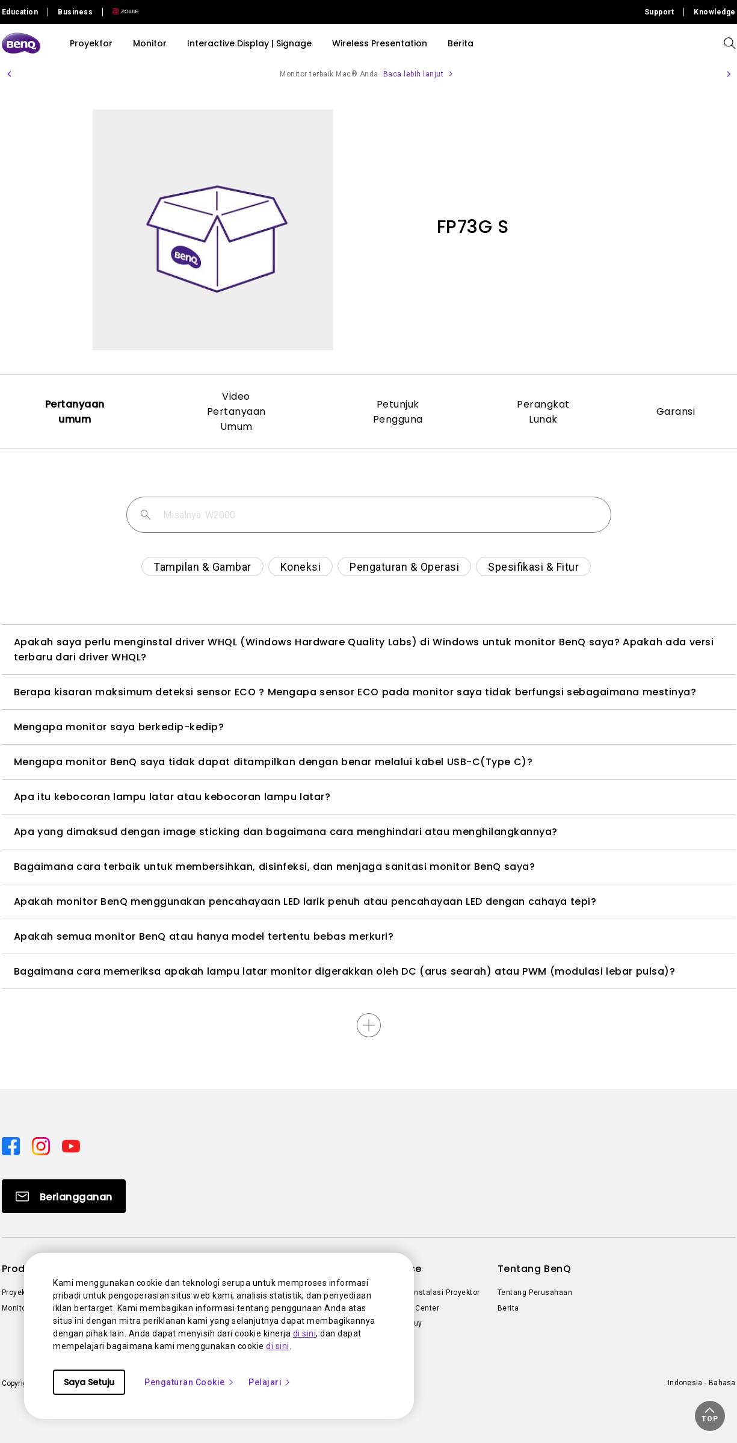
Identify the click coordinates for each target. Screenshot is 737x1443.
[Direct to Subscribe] (64, 1196)
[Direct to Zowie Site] (121, 12)
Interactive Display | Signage (249, 43)
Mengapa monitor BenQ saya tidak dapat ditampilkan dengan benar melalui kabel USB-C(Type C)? (273, 762)
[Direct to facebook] (12, 1145)
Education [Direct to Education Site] (20, 12)
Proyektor (91, 43)
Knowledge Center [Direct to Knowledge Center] (407, 1308)
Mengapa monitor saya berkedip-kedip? (119, 727)
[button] (9, 74)
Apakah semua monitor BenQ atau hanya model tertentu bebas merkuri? (204, 936)
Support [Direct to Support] (659, 12)
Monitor (150, 43)
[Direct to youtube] (71, 1145)
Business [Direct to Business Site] (75, 12)
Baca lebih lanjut (413, 74)
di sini (304, 1333)
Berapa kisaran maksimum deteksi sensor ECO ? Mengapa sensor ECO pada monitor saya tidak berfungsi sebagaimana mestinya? (355, 692)
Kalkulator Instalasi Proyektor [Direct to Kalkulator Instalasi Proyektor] (427, 1292)
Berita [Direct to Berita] (508, 1308)
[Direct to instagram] (42, 1145)
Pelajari (269, 1382)
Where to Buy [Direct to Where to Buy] (398, 1323)
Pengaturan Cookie (189, 1382)
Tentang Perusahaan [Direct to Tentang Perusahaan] (535, 1292)
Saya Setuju (89, 1382)
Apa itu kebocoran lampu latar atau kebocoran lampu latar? (172, 797)
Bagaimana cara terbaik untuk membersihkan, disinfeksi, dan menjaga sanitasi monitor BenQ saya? (274, 867)
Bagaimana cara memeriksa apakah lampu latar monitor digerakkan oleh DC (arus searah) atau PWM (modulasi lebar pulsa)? (345, 971)
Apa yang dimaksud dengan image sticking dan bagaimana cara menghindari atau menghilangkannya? (286, 832)
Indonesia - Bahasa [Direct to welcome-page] (701, 1383)
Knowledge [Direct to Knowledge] (715, 12)
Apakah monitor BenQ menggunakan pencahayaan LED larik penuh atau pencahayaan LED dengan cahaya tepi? (305, 901)
